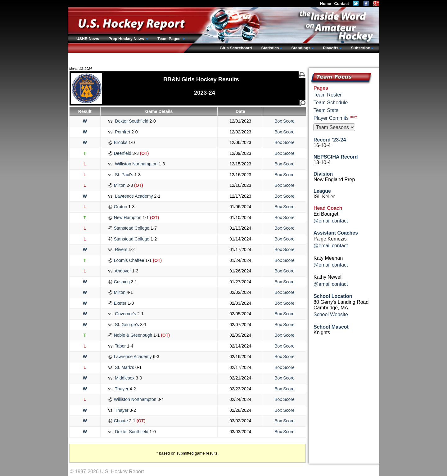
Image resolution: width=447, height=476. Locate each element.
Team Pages (169, 38)
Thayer (121, 388)
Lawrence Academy (134, 196)
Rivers (121, 249)
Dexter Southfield (131, 121)
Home (325, 3)
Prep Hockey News (126, 38)
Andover (123, 270)
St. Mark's (124, 367)
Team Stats (326, 110)
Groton (121, 206)
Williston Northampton (136, 163)
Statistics (270, 48)
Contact (341, 3)
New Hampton (127, 217)
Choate (121, 420)
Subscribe (360, 48)
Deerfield (123, 153)
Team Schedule (331, 102)
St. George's (127, 324)
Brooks (121, 142)
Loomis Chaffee (129, 260)
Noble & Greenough (133, 335)
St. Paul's (124, 174)
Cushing (122, 281)
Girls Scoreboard (236, 48)
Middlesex (125, 377)
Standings (300, 48)
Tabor (120, 346)
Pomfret (122, 131)
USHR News (87, 38)
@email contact (331, 220)
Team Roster (328, 94)
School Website (331, 314)
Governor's (125, 313)
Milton (120, 185)
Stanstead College (132, 228)
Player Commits (335, 118)
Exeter (120, 303)
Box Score (284, 121)
